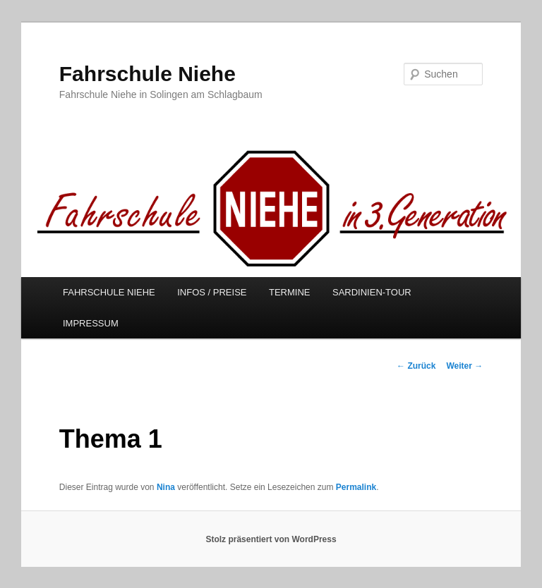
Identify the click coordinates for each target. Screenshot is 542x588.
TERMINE (290, 292)
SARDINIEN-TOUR (371, 292)
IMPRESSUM (91, 323)
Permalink (356, 487)
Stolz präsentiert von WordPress (270, 539)
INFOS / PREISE (211, 292)
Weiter (464, 366)
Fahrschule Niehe (147, 73)
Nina (166, 487)
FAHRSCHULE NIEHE (109, 292)
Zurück (416, 366)
